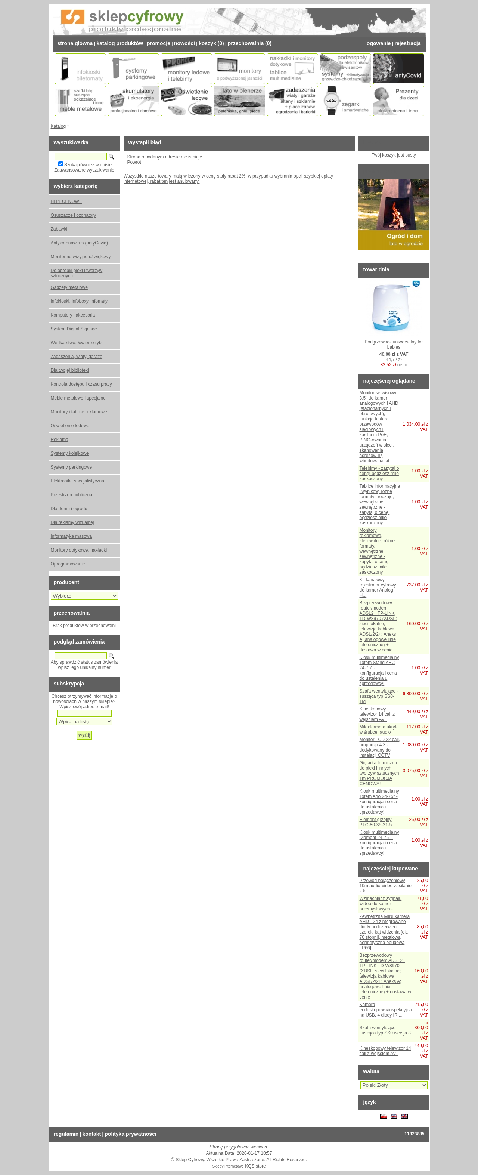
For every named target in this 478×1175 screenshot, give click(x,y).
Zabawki (59, 229)
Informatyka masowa (71, 536)
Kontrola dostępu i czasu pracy (81, 384)
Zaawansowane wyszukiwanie (84, 170)
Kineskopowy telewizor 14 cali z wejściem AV (377, 714)
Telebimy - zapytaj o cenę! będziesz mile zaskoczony (379, 473)
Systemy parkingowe (71, 467)
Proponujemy (380, 171)
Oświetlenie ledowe (70, 425)
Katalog (58, 126)
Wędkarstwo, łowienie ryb (76, 342)
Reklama (59, 439)
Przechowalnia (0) (249, 43)
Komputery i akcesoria (73, 315)
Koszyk (372, 142)
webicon (259, 1147)
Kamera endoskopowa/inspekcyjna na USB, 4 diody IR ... (386, 1010)
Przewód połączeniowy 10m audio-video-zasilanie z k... (386, 886)
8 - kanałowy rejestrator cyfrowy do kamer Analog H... (378, 587)
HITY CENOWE (66, 201)
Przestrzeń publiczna (71, 494)
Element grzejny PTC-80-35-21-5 (376, 822)
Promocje (158, 43)
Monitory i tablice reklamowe (79, 411)
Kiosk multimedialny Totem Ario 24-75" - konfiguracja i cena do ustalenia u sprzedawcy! (379, 802)
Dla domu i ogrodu (69, 508)
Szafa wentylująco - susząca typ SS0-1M (379, 696)
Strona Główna (75, 43)
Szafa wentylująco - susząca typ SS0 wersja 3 (385, 1030)
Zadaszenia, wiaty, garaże (77, 356)
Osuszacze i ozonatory (73, 215)
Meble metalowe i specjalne (78, 398)
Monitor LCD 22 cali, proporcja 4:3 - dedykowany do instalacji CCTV (380, 747)
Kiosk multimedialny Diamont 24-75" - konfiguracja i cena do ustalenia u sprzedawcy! (379, 843)
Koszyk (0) (211, 43)
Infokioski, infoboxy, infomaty (79, 301)
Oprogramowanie (68, 564)
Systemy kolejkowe (70, 453)
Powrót (134, 162)
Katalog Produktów (119, 43)
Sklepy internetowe (228, 1166)
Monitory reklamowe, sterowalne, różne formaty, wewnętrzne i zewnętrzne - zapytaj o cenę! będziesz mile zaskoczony (377, 551)
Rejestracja (407, 43)
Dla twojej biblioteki (70, 370)
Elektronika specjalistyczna (77, 481)
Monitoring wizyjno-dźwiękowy (81, 256)
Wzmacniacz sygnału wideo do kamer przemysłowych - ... (381, 904)
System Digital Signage (74, 328)
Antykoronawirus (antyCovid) (79, 243)
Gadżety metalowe (69, 287)
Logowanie (378, 43)
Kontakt (91, 1134)
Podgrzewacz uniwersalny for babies (393, 344)
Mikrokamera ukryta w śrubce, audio (379, 729)
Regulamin (66, 1134)
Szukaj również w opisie (88, 164)
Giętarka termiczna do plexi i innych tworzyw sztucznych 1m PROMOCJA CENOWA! (379, 773)
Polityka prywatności (130, 1134)
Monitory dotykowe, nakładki (79, 550)
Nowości (184, 43)
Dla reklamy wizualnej (72, 522)
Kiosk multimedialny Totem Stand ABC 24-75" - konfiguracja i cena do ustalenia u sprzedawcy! (379, 670)
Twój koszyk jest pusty (394, 155)
